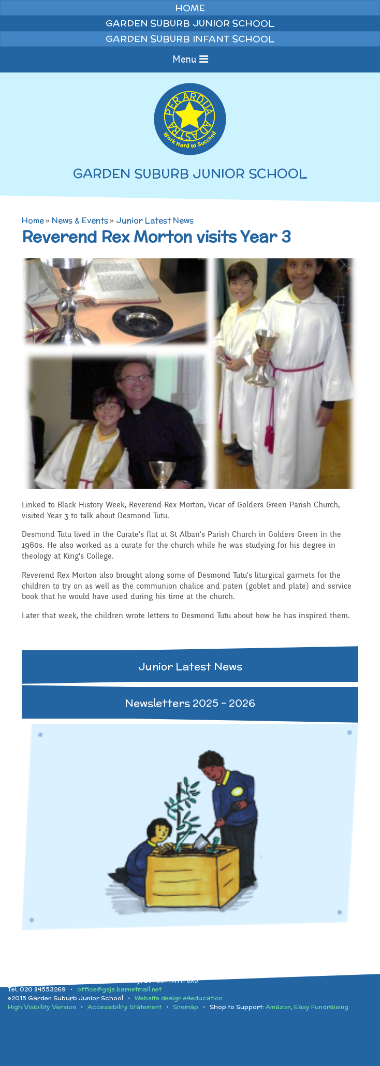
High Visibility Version (42, 1006)
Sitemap (185, 1006)
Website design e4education (179, 998)
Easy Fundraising (321, 1006)
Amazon (278, 1006)
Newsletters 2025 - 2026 (190, 702)
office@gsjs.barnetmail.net (119, 989)
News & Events (80, 220)
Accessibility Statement (124, 1006)
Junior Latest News (155, 220)
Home (33, 220)
